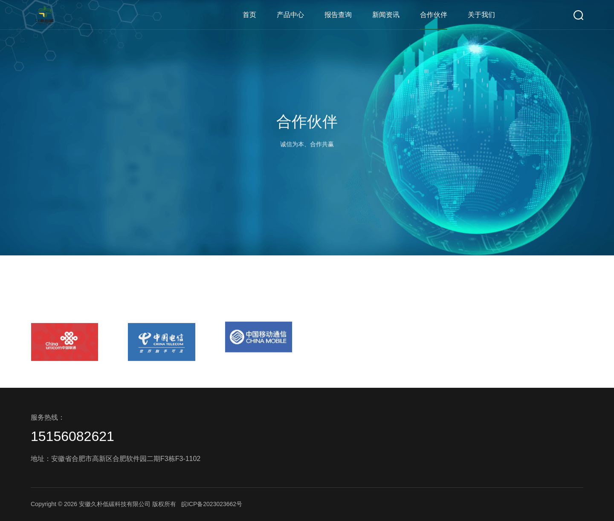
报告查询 (338, 14)
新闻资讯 (386, 14)
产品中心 (290, 14)
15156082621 (72, 436)
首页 (249, 14)
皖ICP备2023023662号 (211, 504)
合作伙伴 (433, 14)
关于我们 (481, 14)
